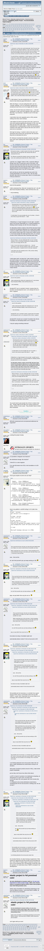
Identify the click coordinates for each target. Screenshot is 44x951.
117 (11, 26)
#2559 (39, 871)
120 (17, 26)
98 (6, 25)
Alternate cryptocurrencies (17, 19)
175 (3, 31)
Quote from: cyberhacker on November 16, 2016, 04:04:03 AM (23, 796)
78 (9, 24)
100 (9, 25)
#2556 (39, 645)
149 (15, 28)
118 (13, 26)
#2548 (39, 331)
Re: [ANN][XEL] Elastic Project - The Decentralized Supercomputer (22, 39)
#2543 (39, 145)
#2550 (39, 431)
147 (11, 28)
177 (7, 31)
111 (31, 25)
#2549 (39, 417)
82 (15, 24)
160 (5, 29)
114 (5, 26)
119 (15, 26)
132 (12, 27)
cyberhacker (6, 451)
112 (33, 25)
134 (16, 27)
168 (21, 29)
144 (5, 28)
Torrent (5, 14)
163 (11, 29)
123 (23, 26)
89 (25, 24)
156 (29, 28)
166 (17, 29)
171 (27, 29)
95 (33, 24)
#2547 (39, 296)
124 (25, 26)
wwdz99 (5, 470)
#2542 (39, 84)
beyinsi (5, 180)
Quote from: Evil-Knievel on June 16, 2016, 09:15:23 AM (22, 540)
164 (13, 29)
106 (21, 25)
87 (22, 24)
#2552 (39, 471)
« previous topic (38, 26)
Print (39, 29)
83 (16, 24)
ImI (4, 144)
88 (23, 24)
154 (25, 28)
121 (19, 26)
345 (13, 31)
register (20, 8)
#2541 (39, 40)
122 (21, 26)
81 (13, 24)
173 (31, 29)
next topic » (39, 27)
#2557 (39, 702)
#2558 (39, 792)
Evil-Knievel (5, 83)
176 (5, 31)
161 (7, 29)
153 (23, 28)
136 (20, 27)
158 (33, 28)
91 (28, 24)
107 (23, 25)
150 (17, 28)
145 (7, 28)
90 (26, 24)
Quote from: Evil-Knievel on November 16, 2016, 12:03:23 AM (23, 149)
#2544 (39, 181)
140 (28, 27)
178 (9, 31)
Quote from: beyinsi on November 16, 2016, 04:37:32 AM (22, 900)
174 (33, 29)
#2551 (39, 452)
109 (27, 25)
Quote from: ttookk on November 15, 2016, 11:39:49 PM (21, 87)
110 (29, 25)
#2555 (39, 600)
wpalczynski (6, 330)
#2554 (39, 565)
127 (31, 26)
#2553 (39, 537)
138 (24, 27)
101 (11, 25)
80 (12, 24)
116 (9, 26)
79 (11, 24)
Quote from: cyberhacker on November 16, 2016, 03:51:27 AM (23, 648)
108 (25, 25)
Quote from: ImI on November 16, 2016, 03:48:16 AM (21, 603)
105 (19, 25)
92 (29, 24)
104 (17, 25)
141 (30, 27)
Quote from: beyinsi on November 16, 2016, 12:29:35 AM (22, 275)
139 (26, 27)
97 (4, 25)
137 (22, 27)
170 (25, 29)
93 (31, 24)
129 (6, 27)
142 (32, 27)
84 (18, 24)
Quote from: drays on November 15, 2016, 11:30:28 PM (21, 43)
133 (14, 27)
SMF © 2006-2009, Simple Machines (30, 946)
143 (3, 28)
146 (9, 28)
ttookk (5, 39)
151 (19, 28)
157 (31, 28)
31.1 (8, 13)
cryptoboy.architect (8, 416)
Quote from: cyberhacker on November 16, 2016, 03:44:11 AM (23, 568)
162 (9, 29)
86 (21, 24)
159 (3, 29)
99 (7, 25)
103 (15, 25)
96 (3, 25)
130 (8, 27)
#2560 (39, 896)
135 (18, 27)
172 (29, 29)
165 (15, 29)
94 (32, 24)
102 (13, 25)
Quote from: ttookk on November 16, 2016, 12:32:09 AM (21, 334)
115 (7, 26)
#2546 (39, 272)
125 (27, 26)
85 (19, 24)
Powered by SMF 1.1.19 (16, 946)
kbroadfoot (6, 430)
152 (21, 28)
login (16, 8)
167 (19, 29)
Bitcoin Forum (6, 19)
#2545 (39, 197)
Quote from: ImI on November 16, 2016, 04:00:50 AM (21, 705)
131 (10, 27)
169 (23, 29)
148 (13, 28)
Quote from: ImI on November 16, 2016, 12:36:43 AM (21, 299)
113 (3, 26)
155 (27, 28)
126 (29, 26)
